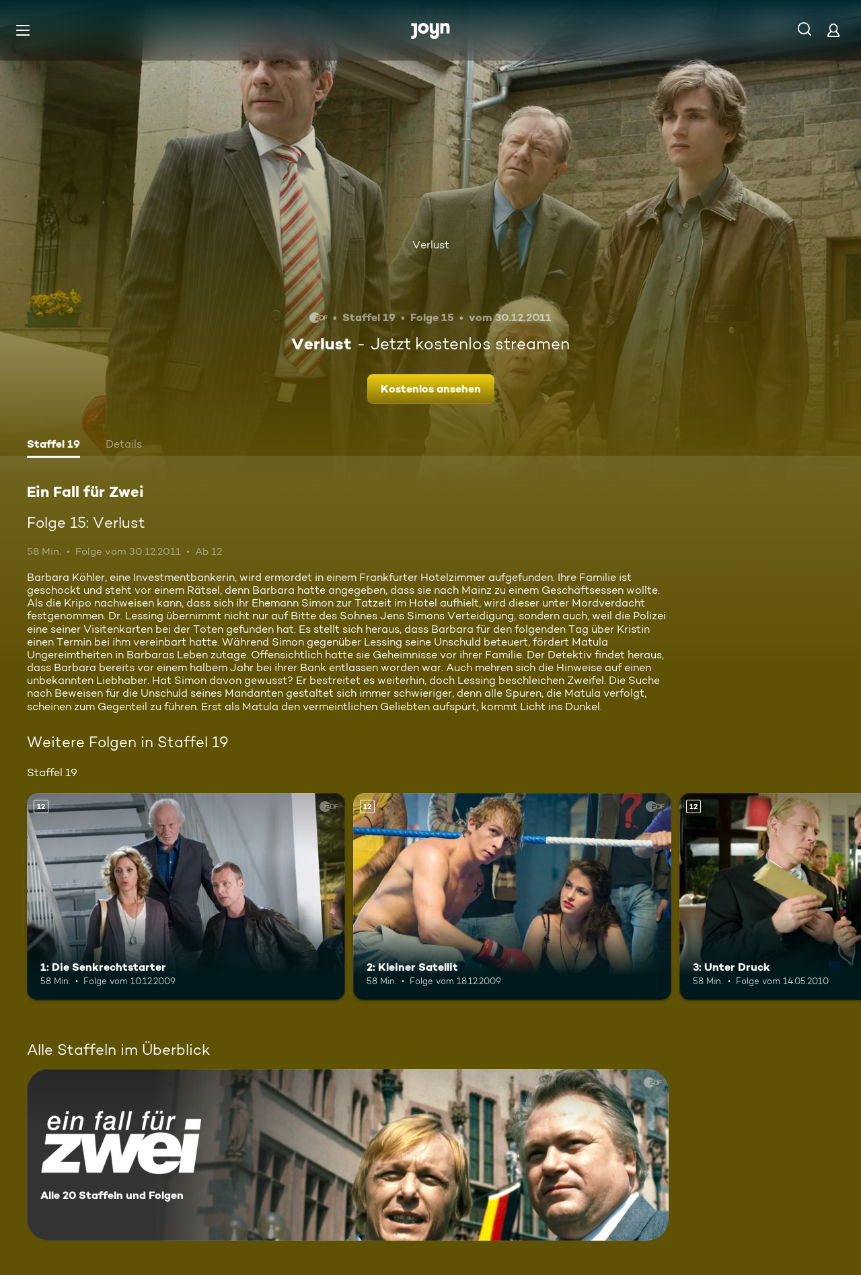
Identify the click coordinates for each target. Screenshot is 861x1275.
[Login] (833, 30)
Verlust (430, 244)
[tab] (53, 446)
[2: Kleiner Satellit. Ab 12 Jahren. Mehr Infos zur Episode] (512, 896)
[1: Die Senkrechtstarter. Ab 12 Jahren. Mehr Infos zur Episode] (186, 896)
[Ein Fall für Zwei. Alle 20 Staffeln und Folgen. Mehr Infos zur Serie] (348, 1155)
